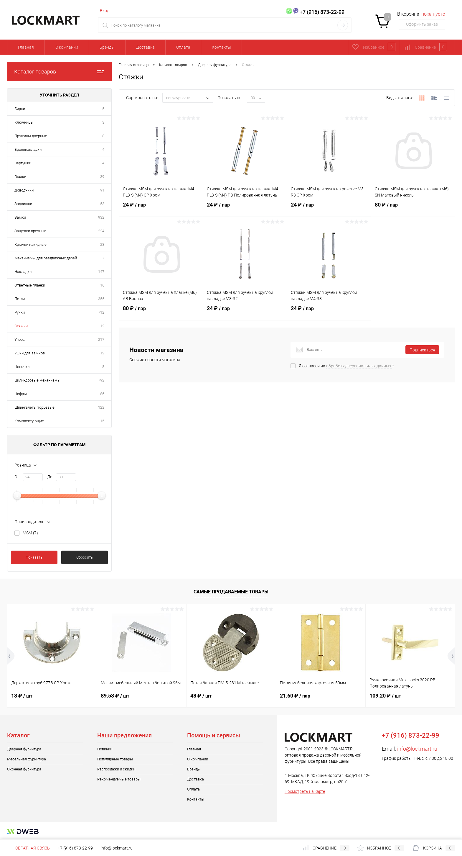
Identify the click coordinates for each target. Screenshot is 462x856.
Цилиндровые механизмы (37, 380)
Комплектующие (29, 421)
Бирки (19, 109)
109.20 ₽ (385, 696)
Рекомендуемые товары (119, 779)
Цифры (20, 394)
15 (102, 421)
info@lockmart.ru (417, 749)
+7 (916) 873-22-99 (75, 848)
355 (101, 299)
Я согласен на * (346, 366)
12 (102, 326)
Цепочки (21, 366)
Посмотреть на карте (305, 791)
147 (101, 271)
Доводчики (24, 190)
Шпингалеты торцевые (34, 407)
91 (102, 190)
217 (101, 339)
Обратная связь (28, 848)
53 (102, 204)
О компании (66, 47)
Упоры (20, 339)
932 (101, 217)
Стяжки (21, 326)
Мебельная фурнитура (26, 759)
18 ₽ (21, 696)
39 (102, 176)
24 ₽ (161, 208)
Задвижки (23, 204)
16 (102, 285)
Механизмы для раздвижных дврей (45, 258)
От (16, 476)
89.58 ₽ (115, 696)
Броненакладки (28, 149)
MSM (30, 533)
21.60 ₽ (295, 696)
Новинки (104, 749)
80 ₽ (413, 208)
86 (102, 394)
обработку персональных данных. (359, 366)
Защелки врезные (30, 231)
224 (101, 231)
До (49, 476)
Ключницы (23, 122)
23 (102, 244)
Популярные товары (115, 759)
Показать (34, 557)
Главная (26, 47)
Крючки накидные (30, 244)
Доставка (145, 47)
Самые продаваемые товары (231, 592)
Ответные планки (29, 285)
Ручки (19, 312)
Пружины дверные (30, 136)
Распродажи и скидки (116, 769)
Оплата (183, 47)
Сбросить (84, 557)
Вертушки (22, 163)
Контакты (221, 47)
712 (101, 312)
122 (101, 407)
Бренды (107, 47)
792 (101, 380)
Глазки (20, 176)
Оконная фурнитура (24, 769)
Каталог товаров (59, 71)
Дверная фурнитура (24, 749)
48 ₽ (201, 696)
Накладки (23, 271)
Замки (20, 217)
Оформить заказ (422, 24)
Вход (104, 10)
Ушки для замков (29, 353)
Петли (19, 299)
